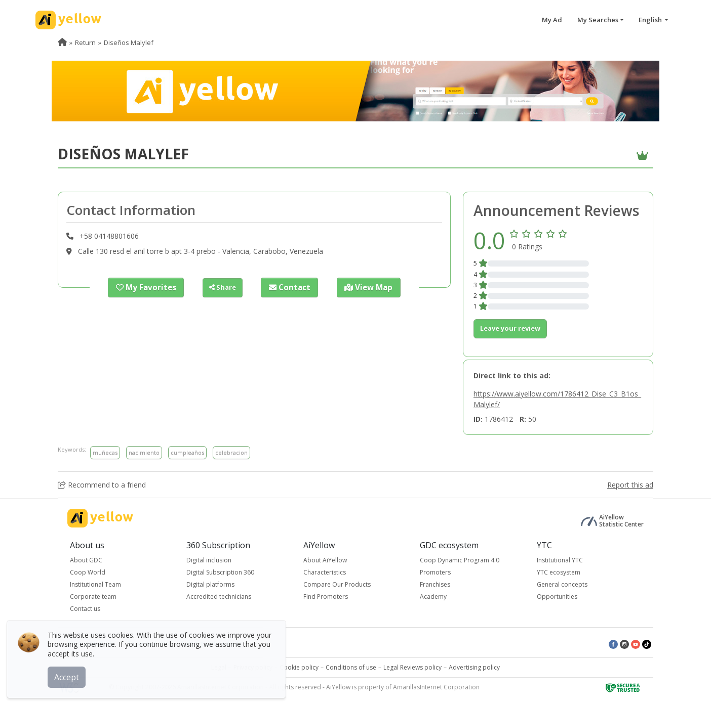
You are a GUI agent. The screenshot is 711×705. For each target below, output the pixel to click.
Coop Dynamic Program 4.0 (459, 560)
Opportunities (557, 596)
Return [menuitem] (85, 42)
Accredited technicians (218, 596)
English (651, 19)
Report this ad (630, 485)
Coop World (87, 572)
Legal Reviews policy (412, 667)
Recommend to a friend (102, 485)
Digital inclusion (208, 560)
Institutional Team (95, 584)
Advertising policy (474, 667)
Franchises (435, 584)
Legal (218, 667)
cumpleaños (187, 452)
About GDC (86, 560)
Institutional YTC (560, 560)
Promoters (435, 572)
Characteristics (324, 572)
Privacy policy (252, 667)
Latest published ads (212, 643)
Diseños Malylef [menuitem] (128, 42)
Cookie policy (299, 667)
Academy (433, 596)
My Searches (597, 19)
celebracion (231, 452)
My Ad (552, 19)
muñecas (105, 452)
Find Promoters (325, 596)
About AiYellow (325, 560)
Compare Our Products (337, 584)
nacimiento (144, 452)
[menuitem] (62, 42)
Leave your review (510, 328)
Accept (69, 674)
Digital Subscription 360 (220, 572)
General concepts (562, 584)
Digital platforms (210, 584)
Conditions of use (351, 667)
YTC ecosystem (558, 572)
